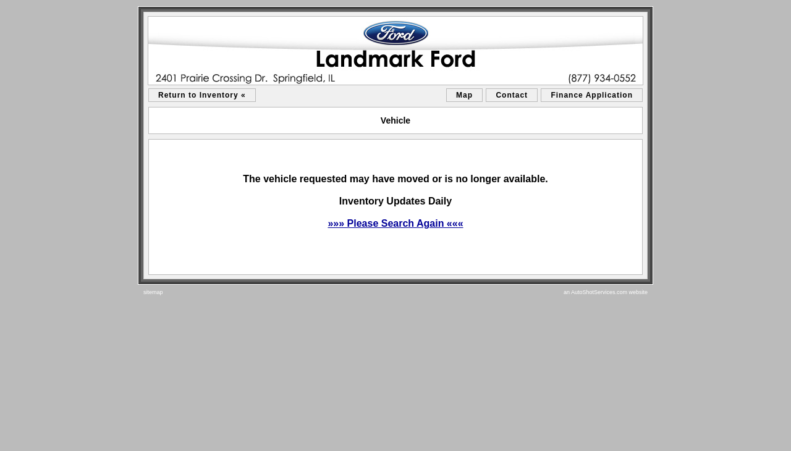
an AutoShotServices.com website (606, 292)
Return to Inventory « (202, 95)
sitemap (153, 292)
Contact (512, 95)
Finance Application (592, 95)
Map (464, 95)
